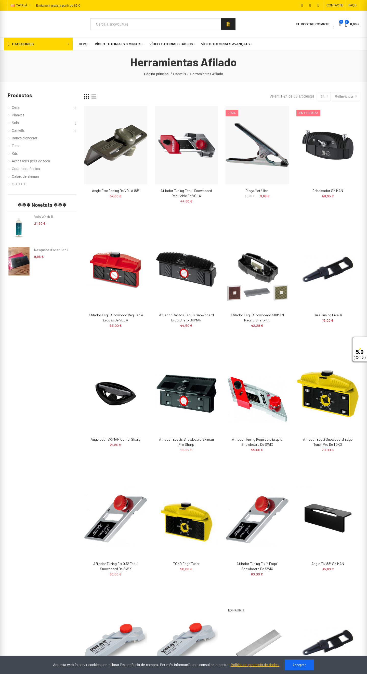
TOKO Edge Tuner (186, 563)
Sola (15, 123)
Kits (15, 153)
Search (228, 24)
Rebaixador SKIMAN (327, 190)
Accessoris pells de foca (31, 161)
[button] (335, 5)
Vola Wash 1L (44, 216)
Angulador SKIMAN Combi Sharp (115, 439)
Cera (15, 107)
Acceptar (299, 665)
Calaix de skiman (25, 176)
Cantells (18, 130)
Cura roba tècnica (26, 169)
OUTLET (19, 184)
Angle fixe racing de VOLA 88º (115, 190)
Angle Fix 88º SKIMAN (327, 563)
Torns (16, 146)
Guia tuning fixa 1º (328, 315)
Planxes (18, 115)
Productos (20, 95)
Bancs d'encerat (24, 138)
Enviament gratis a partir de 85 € (58, 5)
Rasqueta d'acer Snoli (51, 250)
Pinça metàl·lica (257, 190)
